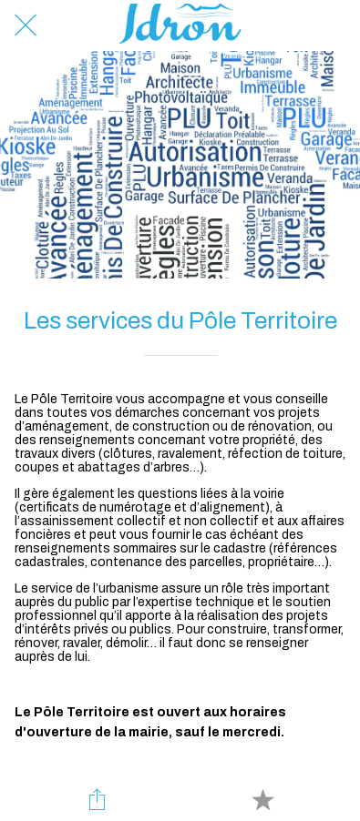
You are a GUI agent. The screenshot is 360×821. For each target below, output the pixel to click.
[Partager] (97, 799)
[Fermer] (25, 25)
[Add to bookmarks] (262, 799)
